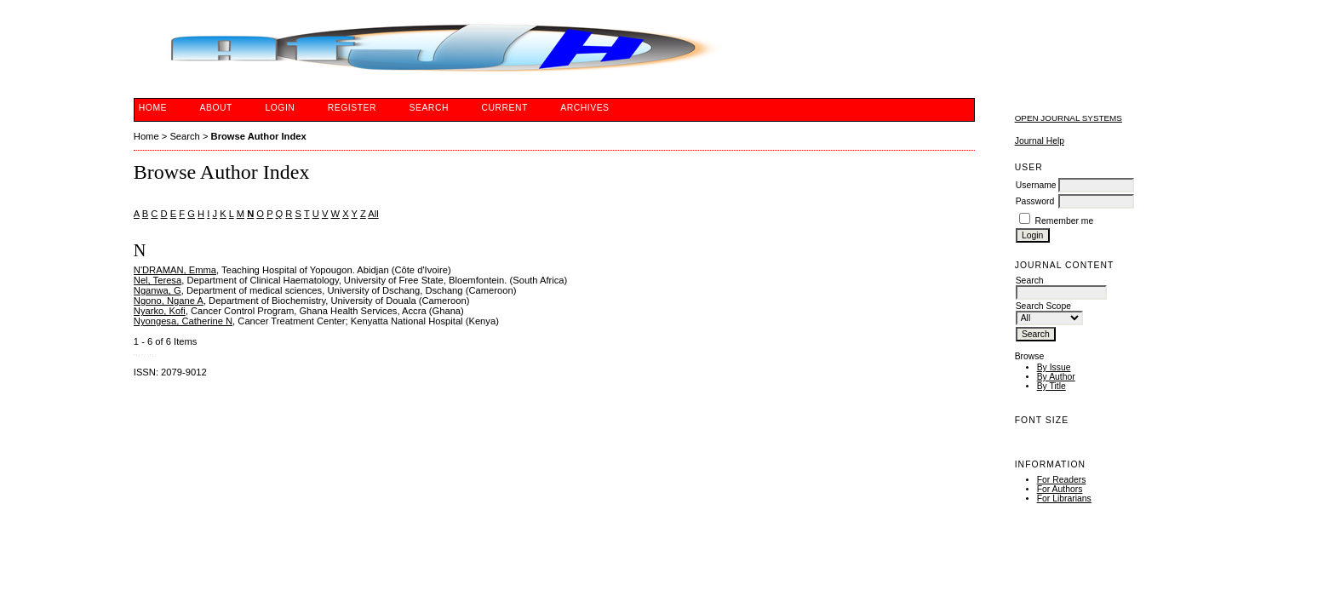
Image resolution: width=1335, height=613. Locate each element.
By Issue (1054, 367)
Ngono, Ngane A (168, 300)
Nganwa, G (157, 290)
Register (352, 107)
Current (504, 107)
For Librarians (1064, 498)
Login (280, 107)
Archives (584, 107)
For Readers (1061, 479)
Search (429, 107)
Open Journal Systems (1068, 118)
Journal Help (1039, 141)
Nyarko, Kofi (160, 311)
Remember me (1064, 221)
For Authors (1060, 489)
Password (1035, 201)
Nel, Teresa (157, 280)
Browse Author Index (259, 136)
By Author (1056, 376)
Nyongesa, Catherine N (183, 321)
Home (153, 107)
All (373, 214)
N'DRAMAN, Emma (175, 270)
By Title (1051, 386)
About (216, 107)
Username (1036, 185)
